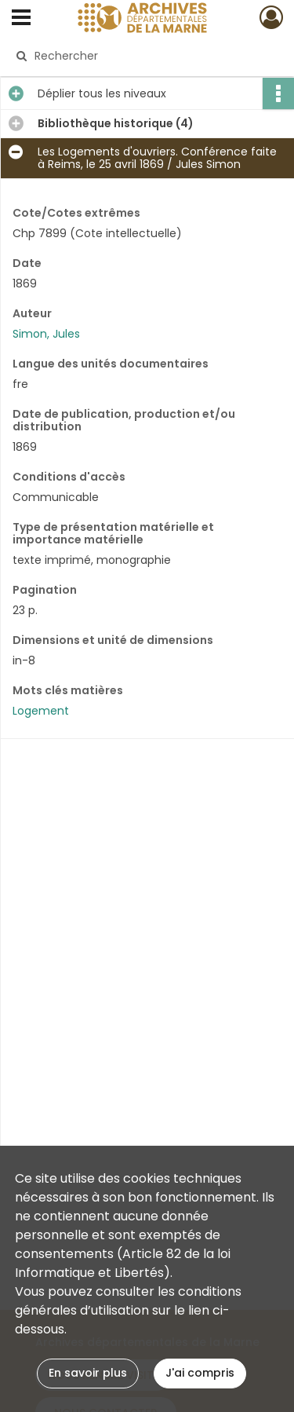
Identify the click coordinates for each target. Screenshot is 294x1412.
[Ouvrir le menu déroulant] (21, 18)
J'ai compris (199, 1373)
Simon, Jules (46, 334)
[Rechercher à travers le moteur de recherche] (145, 55)
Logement (41, 711)
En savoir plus (88, 1373)
